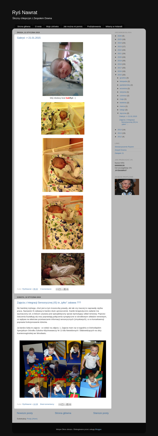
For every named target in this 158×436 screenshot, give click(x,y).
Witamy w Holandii (114, 26)
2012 (120, 137)
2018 (120, 64)
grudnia (123, 78)
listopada (124, 81)
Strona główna (23, 26)
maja (122, 99)
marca (122, 106)
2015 (120, 75)
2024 (120, 43)
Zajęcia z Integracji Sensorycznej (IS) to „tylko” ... (128, 122)
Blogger (98, 429)
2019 (120, 61)
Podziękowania (94, 26)
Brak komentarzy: (47, 404)
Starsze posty (101, 413)
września (123, 88)
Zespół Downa (120, 150)
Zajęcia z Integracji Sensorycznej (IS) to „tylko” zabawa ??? (49, 302)
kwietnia (123, 103)
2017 (120, 68)
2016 (120, 71)
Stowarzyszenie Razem (124, 147)
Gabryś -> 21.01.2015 (29, 37)
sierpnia (123, 92)
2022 (120, 50)
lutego (122, 110)
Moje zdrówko (52, 26)
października (125, 85)
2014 (120, 130)
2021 (120, 53)
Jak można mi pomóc (73, 26)
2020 (120, 57)
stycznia (123, 113)
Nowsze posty (25, 413)
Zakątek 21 (119, 153)
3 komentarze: (46, 289)
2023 (120, 46)
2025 (120, 39)
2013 (120, 133)
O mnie (38, 26)
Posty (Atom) (32, 419)
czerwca (123, 96)
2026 (120, 36)
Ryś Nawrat (24, 12)
